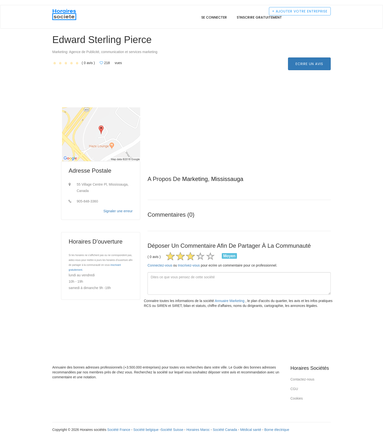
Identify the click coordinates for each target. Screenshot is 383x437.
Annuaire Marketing (230, 301)
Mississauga (227, 179)
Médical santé (250, 430)
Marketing (195, 179)
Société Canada (225, 430)
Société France (118, 430)
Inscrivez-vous (189, 265)
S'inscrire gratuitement (259, 17)
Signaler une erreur (118, 211)
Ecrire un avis (309, 63)
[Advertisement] (239, 141)
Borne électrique (276, 430)
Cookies (296, 398)
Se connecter (214, 17)
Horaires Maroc (198, 430)
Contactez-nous (302, 379)
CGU (294, 389)
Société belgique (146, 430)
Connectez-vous (160, 265)
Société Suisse (172, 430)
